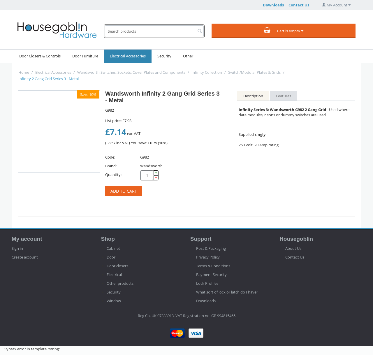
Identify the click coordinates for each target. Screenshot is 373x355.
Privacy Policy (208, 257)
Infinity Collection (206, 72)
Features (283, 96)
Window (114, 300)
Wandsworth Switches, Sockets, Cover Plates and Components (131, 72)
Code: (110, 157)
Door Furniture (85, 56)
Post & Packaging (211, 248)
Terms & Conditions (213, 265)
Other (188, 56)
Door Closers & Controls (40, 56)
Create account (25, 257)
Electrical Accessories (128, 56)
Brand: (111, 165)
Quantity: (113, 174)
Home (23, 72)
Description (253, 96)
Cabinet (113, 248)
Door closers (117, 265)
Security (164, 56)
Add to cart (123, 191)
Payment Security (211, 274)
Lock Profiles (207, 283)
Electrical (114, 274)
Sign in (17, 248)
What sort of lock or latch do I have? (227, 292)
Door (111, 257)
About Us (293, 248)
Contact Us (298, 5)
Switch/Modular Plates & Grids (254, 72)
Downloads (273, 5)
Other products (120, 283)
